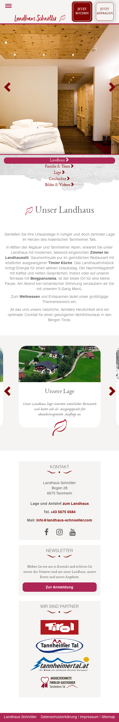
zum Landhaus (76, 503)
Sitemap (108, 717)
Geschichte (59, 179)
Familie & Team (59, 167)
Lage (59, 173)
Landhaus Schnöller (20, 717)
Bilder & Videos (59, 185)
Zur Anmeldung (59, 587)
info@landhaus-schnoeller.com (64, 520)
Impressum (89, 717)
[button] (8, 89)
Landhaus (59, 160)
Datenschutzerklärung (59, 717)
